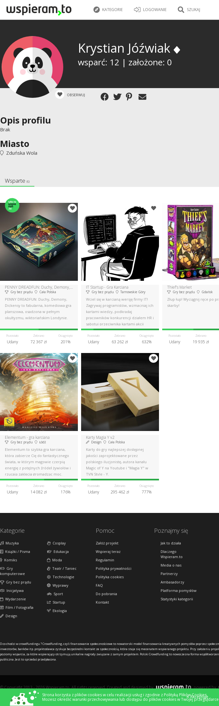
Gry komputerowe (12, 571)
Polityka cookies (110, 576)
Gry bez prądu (15, 582)
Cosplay (56, 543)
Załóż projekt (107, 543)
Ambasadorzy (172, 582)
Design (8, 615)
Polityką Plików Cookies (185, 695)
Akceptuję (197, 697)
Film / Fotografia (16, 607)
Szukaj (189, 10)
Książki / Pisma (15, 551)
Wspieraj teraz (108, 551)
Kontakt (102, 602)
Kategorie (108, 10)
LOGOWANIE (150, 10)
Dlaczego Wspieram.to (172, 554)
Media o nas (171, 565)
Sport (55, 593)
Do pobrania (106, 593)
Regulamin (105, 559)
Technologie (60, 576)
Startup (56, 602)
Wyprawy (57, 585)
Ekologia (57, 610)
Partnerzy (169, 573)
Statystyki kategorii (177, 598)
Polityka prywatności (113, 568)
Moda (54, 559)
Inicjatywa (12, 590)
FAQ (99, 585)
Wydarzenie (13, 598)
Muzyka (9, 543)
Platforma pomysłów (179, 590)
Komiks (8, 559)
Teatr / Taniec (62, 568)
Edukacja (58, 551)
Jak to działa (171, 543)
